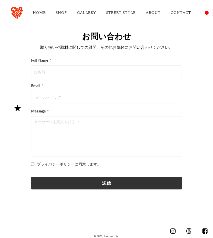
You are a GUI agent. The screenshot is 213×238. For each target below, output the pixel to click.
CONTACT (181, 12)
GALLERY (86, 12)
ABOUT (153, 12)
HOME (39, 12)
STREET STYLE (121, 12)
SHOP (61, 12)
